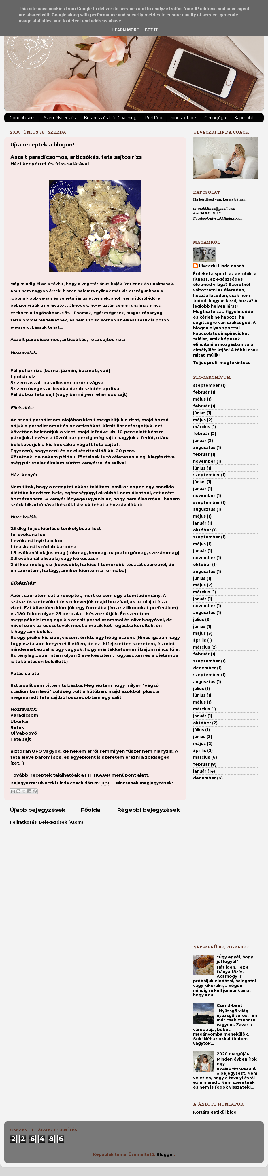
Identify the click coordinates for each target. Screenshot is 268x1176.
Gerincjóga (215, 117)
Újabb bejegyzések (37, 810)
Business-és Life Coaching (110, 117)
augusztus (204, 447)
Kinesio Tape (183, 117)
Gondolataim (22, 117)
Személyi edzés (60, 117)
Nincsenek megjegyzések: (144, 783)
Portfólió (153, 117)
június (199, 413)
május (199, 399)
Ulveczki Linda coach (221, 266)
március (201, 426)
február (201, 392)
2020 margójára (234, 1053)
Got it (151, 30)
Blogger (165, 1154)
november (204, 461)
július (198, 619)
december (204, 668)
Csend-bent (229, 1005)
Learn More (125, 30)
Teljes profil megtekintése (222, 362)
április (199, 640)
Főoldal (91, 810)
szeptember (206, 385)
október (202, 530)
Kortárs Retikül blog (215, 1112)
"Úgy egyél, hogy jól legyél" (235, 959)
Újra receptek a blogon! (42, 145)
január (199, 440)
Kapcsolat (244, 117)
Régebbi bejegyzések (148, 810)
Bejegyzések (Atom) (61, 822)
